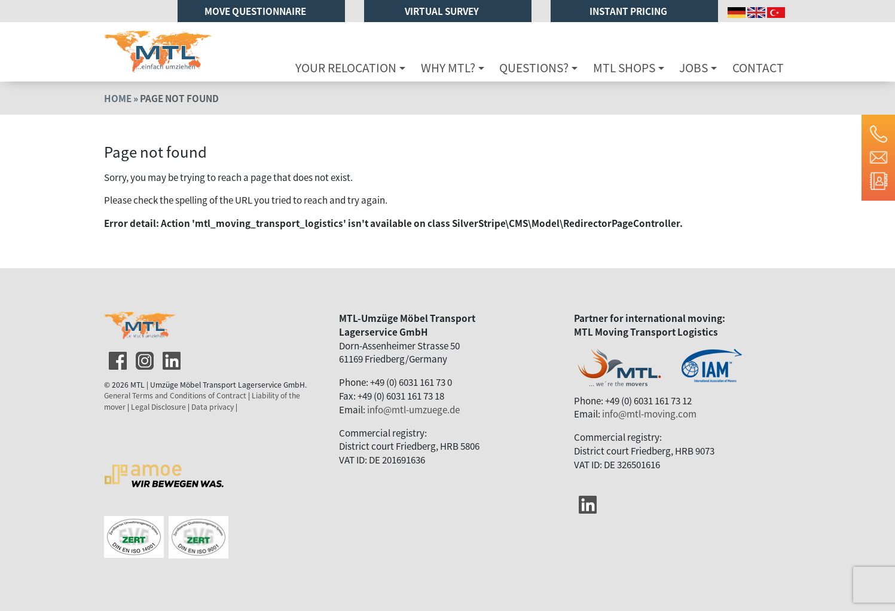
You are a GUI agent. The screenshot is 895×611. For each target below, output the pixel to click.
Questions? (534, 67)
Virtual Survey (443, 10)
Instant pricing (629, 10)
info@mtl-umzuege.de (413, 409)
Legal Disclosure (158, 406)
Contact (758, 67)
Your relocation (345, 67)
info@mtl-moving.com (649, 413)
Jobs (693, 67)
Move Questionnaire (256, 10)
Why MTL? (448, 67)
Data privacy (212, 406)
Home (118, 98)
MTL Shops (624, 67)
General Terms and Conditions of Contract (175, 395)
